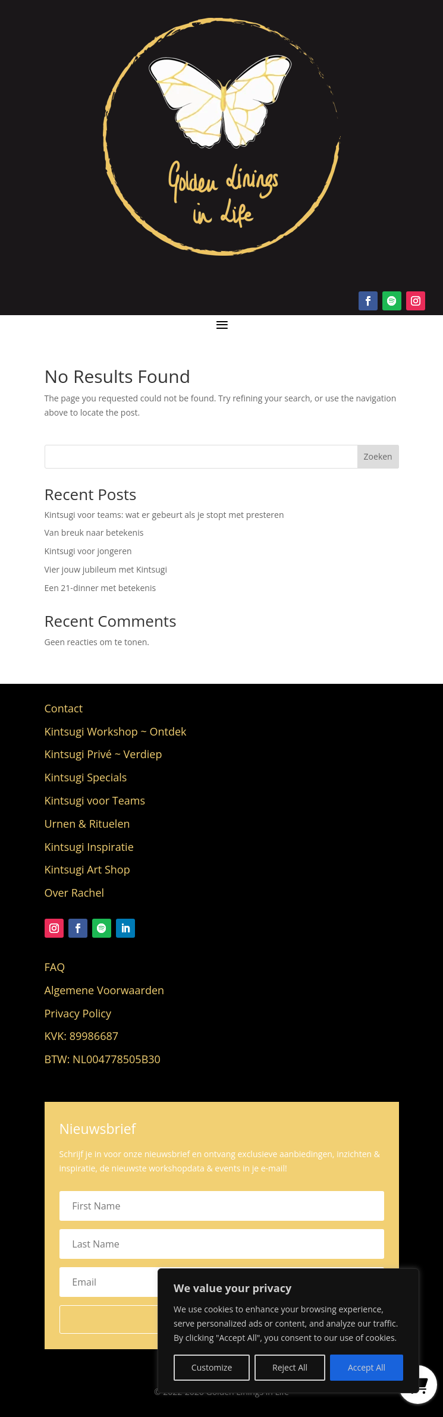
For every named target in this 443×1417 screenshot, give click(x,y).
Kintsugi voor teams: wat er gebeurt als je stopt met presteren (164, 514)
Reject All (289, 1367)
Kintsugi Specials (86, 777)
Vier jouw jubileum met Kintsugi (106, 569)
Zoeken (378, 456)
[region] (288, 1330)
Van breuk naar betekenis (94, 532)
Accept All (366, 1367)
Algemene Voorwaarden (105, 990)
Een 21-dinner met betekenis (100, 587)
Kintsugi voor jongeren (88, 551)
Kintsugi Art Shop (87, 869)
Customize (211, 1367)
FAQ (55, 967)
